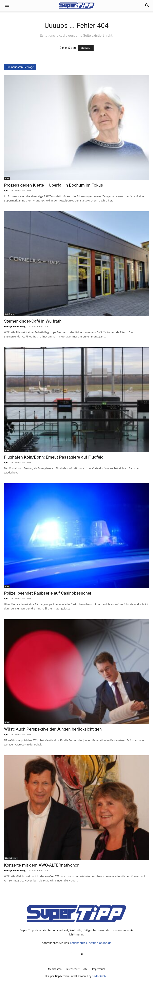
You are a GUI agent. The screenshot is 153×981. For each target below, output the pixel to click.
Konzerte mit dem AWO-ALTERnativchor (41, 865)
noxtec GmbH (100, 976)
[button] (6, 5)
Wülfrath (9, 314)
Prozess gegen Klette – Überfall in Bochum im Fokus (53, 185)
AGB (85, 969)
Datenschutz (72, 969)
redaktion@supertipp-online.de (91, 943)
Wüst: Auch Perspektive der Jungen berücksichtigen (53, 729)
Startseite (86, 48)
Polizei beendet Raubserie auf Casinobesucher (47, 593)
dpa (7, 178)
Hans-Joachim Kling (14, 326)
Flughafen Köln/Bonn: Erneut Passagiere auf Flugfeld (53, 457)
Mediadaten (55, 969)
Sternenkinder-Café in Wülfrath (33, 321)
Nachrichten (11, 858)
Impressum (98, 969)
